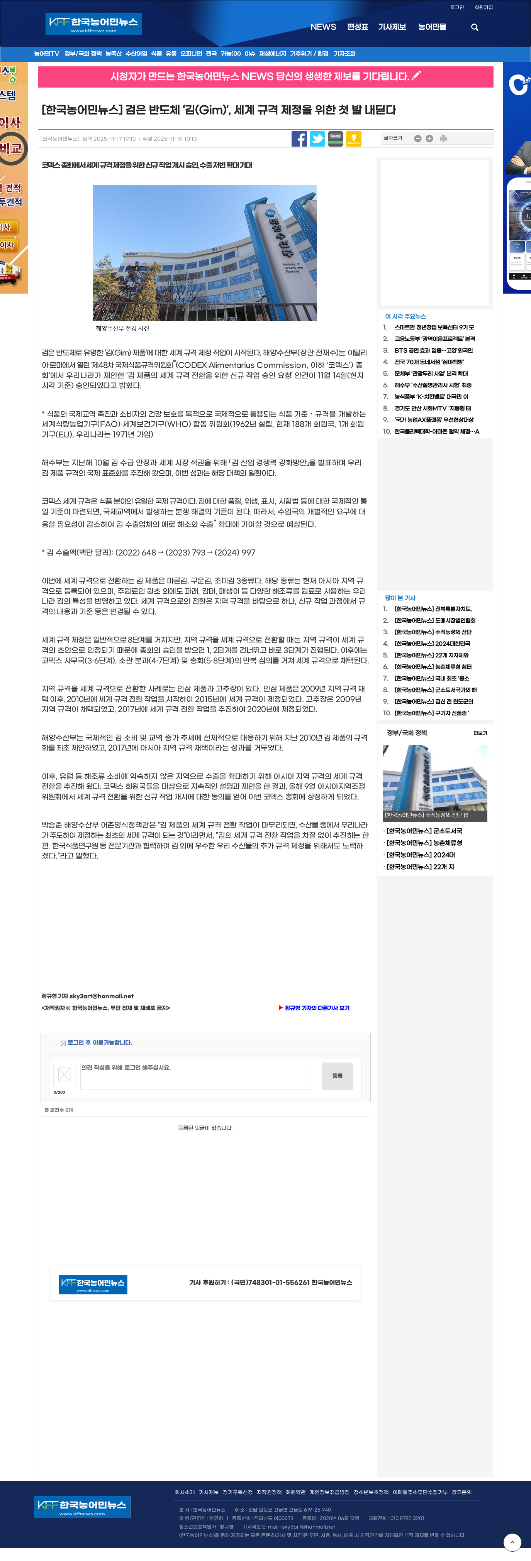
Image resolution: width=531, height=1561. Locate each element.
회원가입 (484, 7)
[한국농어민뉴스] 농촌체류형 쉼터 (433, 667)
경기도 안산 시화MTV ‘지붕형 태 (433, 408)
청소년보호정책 (371, 1492)
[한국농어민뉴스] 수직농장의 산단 (433, 632)
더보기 (480, 733)
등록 (338, 1076)
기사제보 (392, 27)
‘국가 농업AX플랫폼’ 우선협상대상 (434, 420)
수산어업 (136, 54)
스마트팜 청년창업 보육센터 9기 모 (434, 327)
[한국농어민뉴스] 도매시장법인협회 (435, 621)
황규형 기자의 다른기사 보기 (314, 1008)
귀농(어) (231, 54)
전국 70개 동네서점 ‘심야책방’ (429, 362)
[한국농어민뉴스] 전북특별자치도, (433, 609)
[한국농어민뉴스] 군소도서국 (424, 831)
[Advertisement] (206, 919)
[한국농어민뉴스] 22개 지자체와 (431, 655)
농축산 (113, 54)
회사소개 (185, 1492)
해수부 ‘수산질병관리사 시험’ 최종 (433, 385)
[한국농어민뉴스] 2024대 (421, 855)
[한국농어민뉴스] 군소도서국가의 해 (436, 690)
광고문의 (462, 1492)
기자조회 (344, 54)
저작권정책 (269, 1492)
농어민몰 (432, 27)
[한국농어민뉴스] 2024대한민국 (432, 644)
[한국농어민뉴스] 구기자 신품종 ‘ (432, 713)
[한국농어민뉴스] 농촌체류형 (424, 843)
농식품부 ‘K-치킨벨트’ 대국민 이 (431, 397)
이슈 (249, 54)
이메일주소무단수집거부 (420, 1492)
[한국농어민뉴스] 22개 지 (420, 867)
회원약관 (296, 1492)
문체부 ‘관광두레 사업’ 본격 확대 (431, 374)
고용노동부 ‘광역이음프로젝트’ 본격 (435, 339)
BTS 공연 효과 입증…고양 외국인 (434, 351)
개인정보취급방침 (330, 1492)
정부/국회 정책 (83, 54)
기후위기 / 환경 (309, 54)
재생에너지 (272, 54)
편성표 (357, 27)
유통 (171, 54)
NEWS (323, 27)
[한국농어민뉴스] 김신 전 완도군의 (434, 702)
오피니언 (191, 54)
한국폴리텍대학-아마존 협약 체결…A (437, 432)
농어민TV (46, 54)
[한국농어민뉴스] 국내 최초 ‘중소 (432, 679)
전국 (211, 54)
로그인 (457, 7)
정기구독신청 (238, 1492)
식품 (156, 54)
